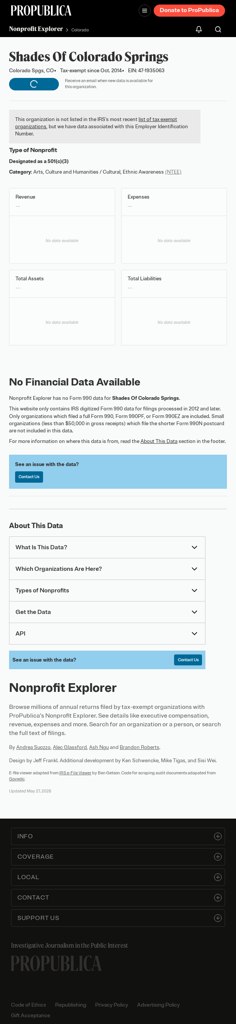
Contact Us (29, 476)
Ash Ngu (99, 747)
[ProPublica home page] (56, 963)
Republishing (70, 1005)
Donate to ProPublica (189, 10)
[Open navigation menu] (145, 11)
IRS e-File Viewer (75, 772)
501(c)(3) (58, 161)
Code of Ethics (28, 1005)
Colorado (80, 30)
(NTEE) (173, 172)
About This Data (158, 441)
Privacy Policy (111, 1005)
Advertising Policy (158, 1005)
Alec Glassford (70, 747)
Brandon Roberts (139, 747)
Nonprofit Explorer (36, 29)
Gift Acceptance (30, 1015)
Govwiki (17, 779)
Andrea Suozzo (33, 747)
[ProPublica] (41, 10)
